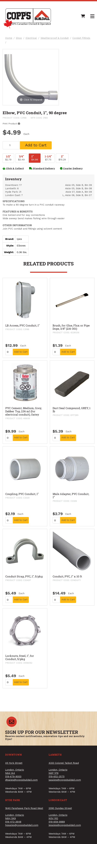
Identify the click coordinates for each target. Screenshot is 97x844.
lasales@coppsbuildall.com (65, 779)
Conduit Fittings (81, 38)
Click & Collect (13, 168)
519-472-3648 (13, 821)
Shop (19, 38)
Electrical (31, 38)
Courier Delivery (71, 168)
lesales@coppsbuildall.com (65, 825)
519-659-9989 (57, 821)
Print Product (11, 123)
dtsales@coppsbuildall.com (21, 779)
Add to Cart (35, 145)
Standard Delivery (42, 168)
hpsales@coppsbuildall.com (21, 825)
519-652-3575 (57, 776)
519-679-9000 (13, 776)
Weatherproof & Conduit (55, 38)
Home (8, 38)
